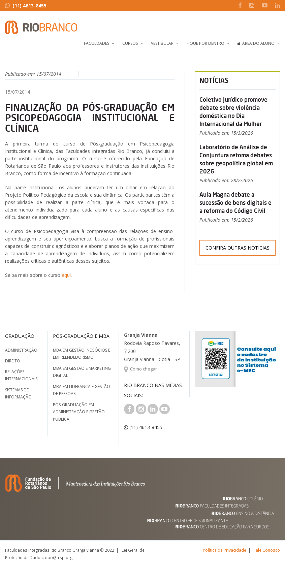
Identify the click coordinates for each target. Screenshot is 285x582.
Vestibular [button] (162, 43)
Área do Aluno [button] (256, 43)
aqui (66, 275)
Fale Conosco (267, 550)
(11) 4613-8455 (25, 5)
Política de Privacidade (224, 550)
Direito (12, 361)
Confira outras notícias (237, 248)
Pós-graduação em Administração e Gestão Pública (79, 412)
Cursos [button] (130, 43)
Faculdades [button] (96, 43)
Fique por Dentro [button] (205, 43)
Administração (21, 350)
